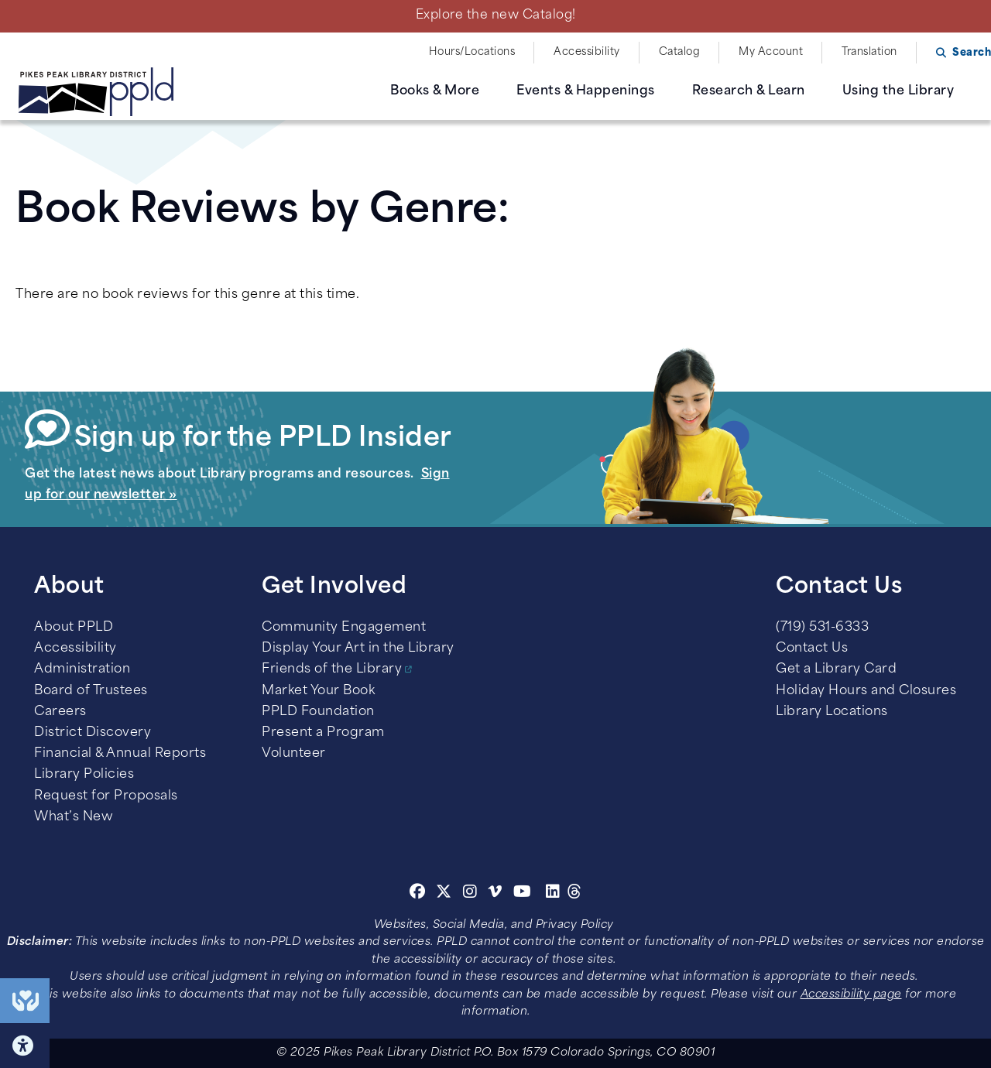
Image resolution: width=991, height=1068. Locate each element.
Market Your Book (318, 691)
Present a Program (323, 733)
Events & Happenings (585, 91)
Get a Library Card (836, 669)
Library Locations (832, 712)
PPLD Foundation (318, 712)
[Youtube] (522, 894)
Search (971, 53)
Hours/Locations (472, 52)
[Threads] (575, 894)
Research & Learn (748, 91)
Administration (82, 669)
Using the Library (898, 91)
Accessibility (587, 52)
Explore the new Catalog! (496, 15)
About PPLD (73, 627)
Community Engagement (344, 627)
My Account (771, 52)
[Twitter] (444, 894)
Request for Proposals (106, 796)
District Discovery (92, 733)
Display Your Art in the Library (358, 648)
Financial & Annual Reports (120, 754)
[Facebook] (418, 894)
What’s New (73, 817)
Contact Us (812, 648)
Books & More (434, 91)
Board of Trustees (91, 691)
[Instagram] (472, 894)
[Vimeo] (495, 894)
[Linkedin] (553, 894)
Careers (60, 712)
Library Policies (84, 774)
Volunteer (294, 754)
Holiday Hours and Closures (866, 691)
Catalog (680, 52)
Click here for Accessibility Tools (25, 1045)
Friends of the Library (332, 669)
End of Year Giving (25, 1000)
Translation (869, 52)
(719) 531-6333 (822, 627)
